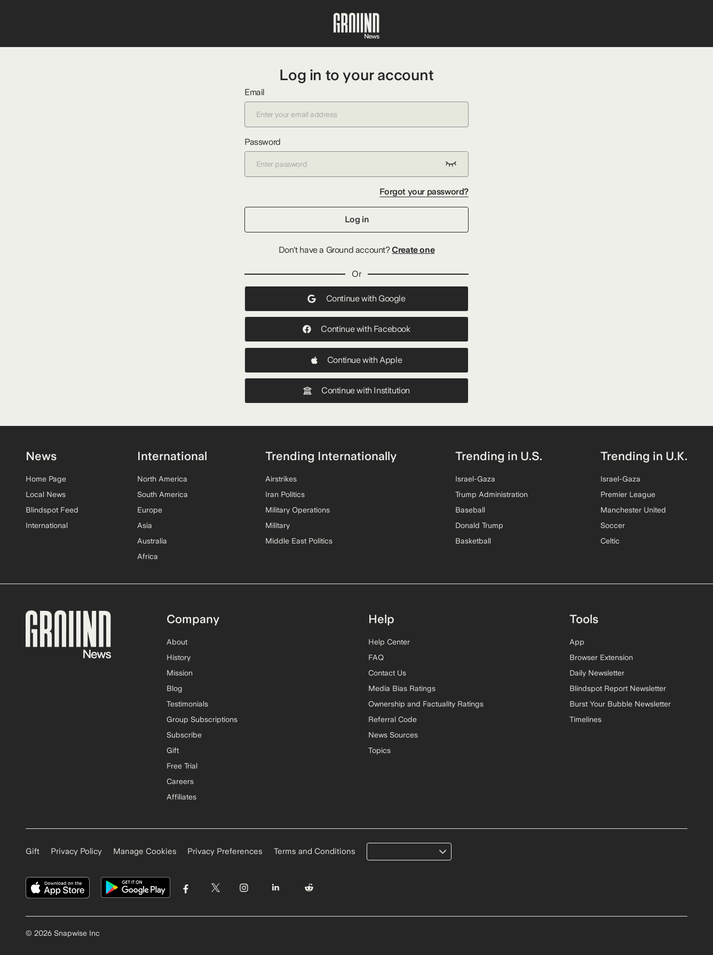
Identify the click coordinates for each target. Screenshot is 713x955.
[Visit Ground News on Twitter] (215, 888)
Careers (180, 781)
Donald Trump (479, 525)
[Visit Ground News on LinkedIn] (275, 888)
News (41, 456)
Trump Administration (491, 494)
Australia (152, 541)
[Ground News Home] (356, 26)
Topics (379, 750)
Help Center (389, 642)
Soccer (612, 525)
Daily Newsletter (596, 673)
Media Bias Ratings (401, 688)
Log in (357, 219)
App (576, 642)
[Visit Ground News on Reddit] (309, 888)
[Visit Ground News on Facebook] (186, 888)
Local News (46, 494)
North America (162, 479)
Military (277, 525)
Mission (180, 673)
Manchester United (633, 510)
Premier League (627, 494)
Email (356, 107)
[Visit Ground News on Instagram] (243, 888)
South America (162, 494)
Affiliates (181, 797)
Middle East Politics (298, 541)
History (179, 657)
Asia (144, 525)
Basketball (473, 541)
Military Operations (297, 510)
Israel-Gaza (475, 479)
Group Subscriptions (202, 719)
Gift (173, 750)
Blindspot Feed (52, 510)
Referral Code (392, 719)
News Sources (393, 735)
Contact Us (387, 673)
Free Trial (182, 766)
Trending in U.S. (498, 456)
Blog (175, 688)
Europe (149, 510)
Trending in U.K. (643, 456)
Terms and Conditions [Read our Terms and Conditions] (314, 851)
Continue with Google (356, 298)
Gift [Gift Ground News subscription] (32, 851)
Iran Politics (285, 494)
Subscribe (184, 735)
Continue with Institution (356, 390)
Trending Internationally (331, 456)
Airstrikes (281, 479)
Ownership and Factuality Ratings (426, 704)
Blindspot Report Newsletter (617, 688)
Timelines (585, 719)
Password (356, 157)
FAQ (376, 657)
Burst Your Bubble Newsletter (620, 704)
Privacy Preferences (225, 851)
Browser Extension (601, 657)
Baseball (470, 510)
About (177, 642)
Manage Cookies (145, 851)
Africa (147, 556)
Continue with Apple (356, 360)
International (47, 525)
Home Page (46, 479)
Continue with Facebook (356, 329)
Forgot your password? (424, 192)
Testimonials (187, 704)
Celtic (610, 541)
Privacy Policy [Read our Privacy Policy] (76, 851)
